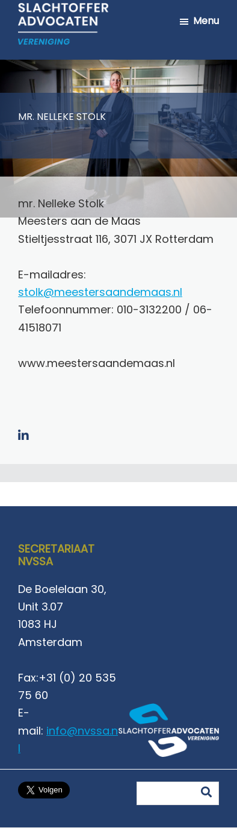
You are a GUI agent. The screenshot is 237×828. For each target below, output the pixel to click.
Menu (206, 21)
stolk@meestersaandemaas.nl (100, 292)
